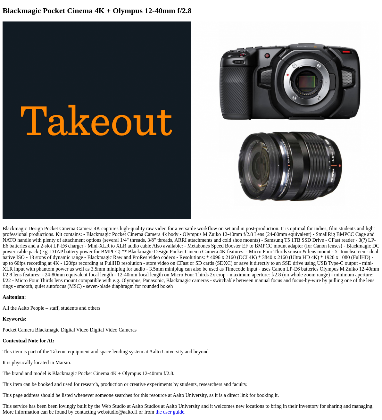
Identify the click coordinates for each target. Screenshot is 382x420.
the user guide (169, 412)
